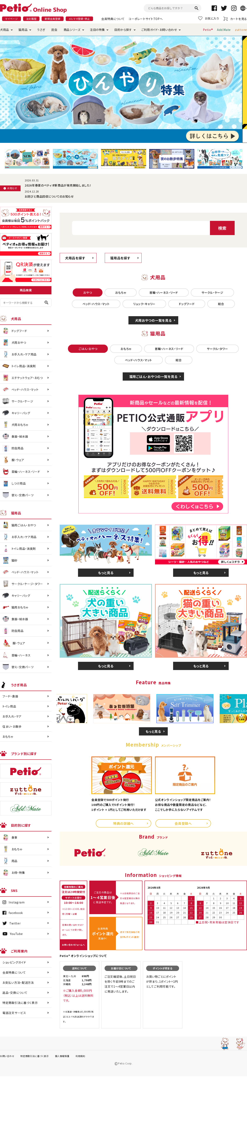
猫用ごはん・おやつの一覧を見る (153, 376)
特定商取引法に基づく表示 (20, 1003)
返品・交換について (14, 993)
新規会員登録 (52, 18)
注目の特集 (97, 30)
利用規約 (80, 1056)
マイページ (11, 18)
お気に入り (208, 18)
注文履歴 (31, 18)
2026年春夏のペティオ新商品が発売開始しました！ (58, 185)
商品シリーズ (72, 30)
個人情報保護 (62, 1056)
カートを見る (235, 18)
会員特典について (113, 18)
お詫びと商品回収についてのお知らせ (49, 196)
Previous (62, 711)
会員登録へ (183, 823)
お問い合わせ (7, 1056)
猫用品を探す (120, 257)
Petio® (208, 30)
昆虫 (54, 30)
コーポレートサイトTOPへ (146, 18)
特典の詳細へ (123, 823)
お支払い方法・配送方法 (18, 982)
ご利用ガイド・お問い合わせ (159, 30)
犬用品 (4, 30)
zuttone (241, 30)
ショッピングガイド (14, 962)
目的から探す (123, 30)
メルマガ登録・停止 (79, 18)
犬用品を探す (75, 257)
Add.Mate (224, 30)
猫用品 (23, 30)
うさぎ (41, 30)
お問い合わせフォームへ (73, 944)
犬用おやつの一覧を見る (153, 320)
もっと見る (106, 572)
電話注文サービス (14, 1013)
